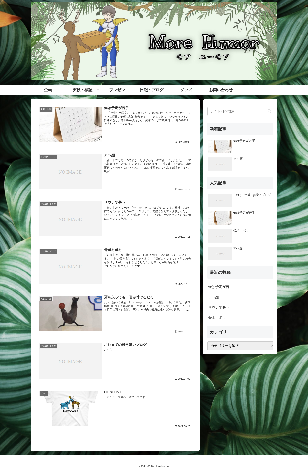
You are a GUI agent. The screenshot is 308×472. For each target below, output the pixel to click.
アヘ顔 (213, 297)
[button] (269, 111)
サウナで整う (218, 307)
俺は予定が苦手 (220, 287)
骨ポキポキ (217, 318)
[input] (240, 111)
